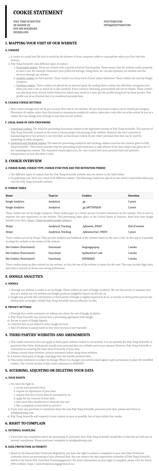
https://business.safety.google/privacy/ (49, 220)
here (53, 356)
